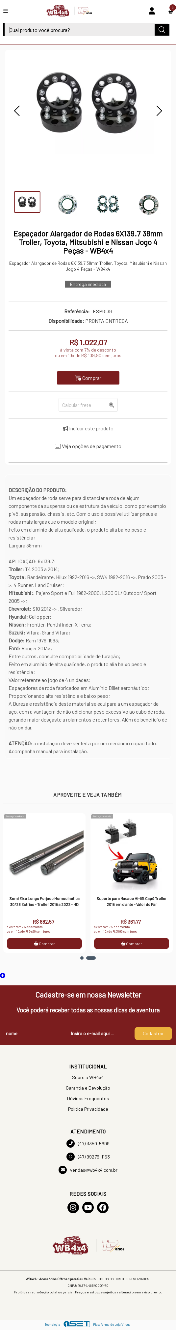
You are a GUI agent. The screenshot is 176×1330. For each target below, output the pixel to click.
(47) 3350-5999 (88, 1143)
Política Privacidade (88, 1109)
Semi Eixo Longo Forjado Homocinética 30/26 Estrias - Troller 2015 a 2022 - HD (46, 901)
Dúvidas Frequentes (88, 1098)
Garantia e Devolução (88, 1088)
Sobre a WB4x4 (88, 1077)
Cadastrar (153, 1033)
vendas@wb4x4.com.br (88, 1170)
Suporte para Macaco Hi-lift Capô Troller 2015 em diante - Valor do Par (133, 901)
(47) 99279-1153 (88, 1157)
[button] (17, 111)
